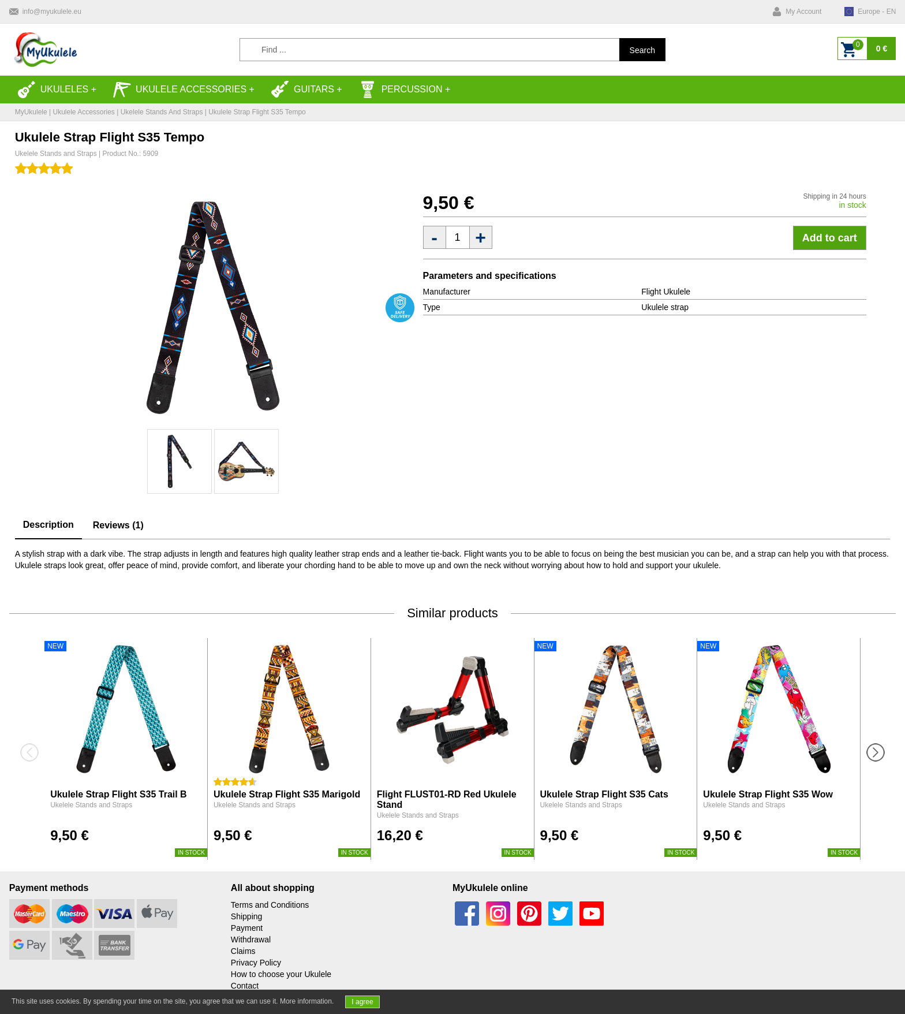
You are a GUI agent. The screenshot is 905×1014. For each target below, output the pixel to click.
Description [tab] (48, 525)
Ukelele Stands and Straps (162, 112)
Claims (243, 951)
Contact (245, 985)
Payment (247, 928)
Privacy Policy (256, 962)
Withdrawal (251, 939)
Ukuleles (53, 89)
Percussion (400, 89)
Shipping (247, 916)
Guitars (302, 89)
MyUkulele (31, 112)
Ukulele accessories (179, 89)
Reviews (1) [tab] (118, 525)
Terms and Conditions (270, 904)
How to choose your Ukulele (281, 974)
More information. (307, 1001)
